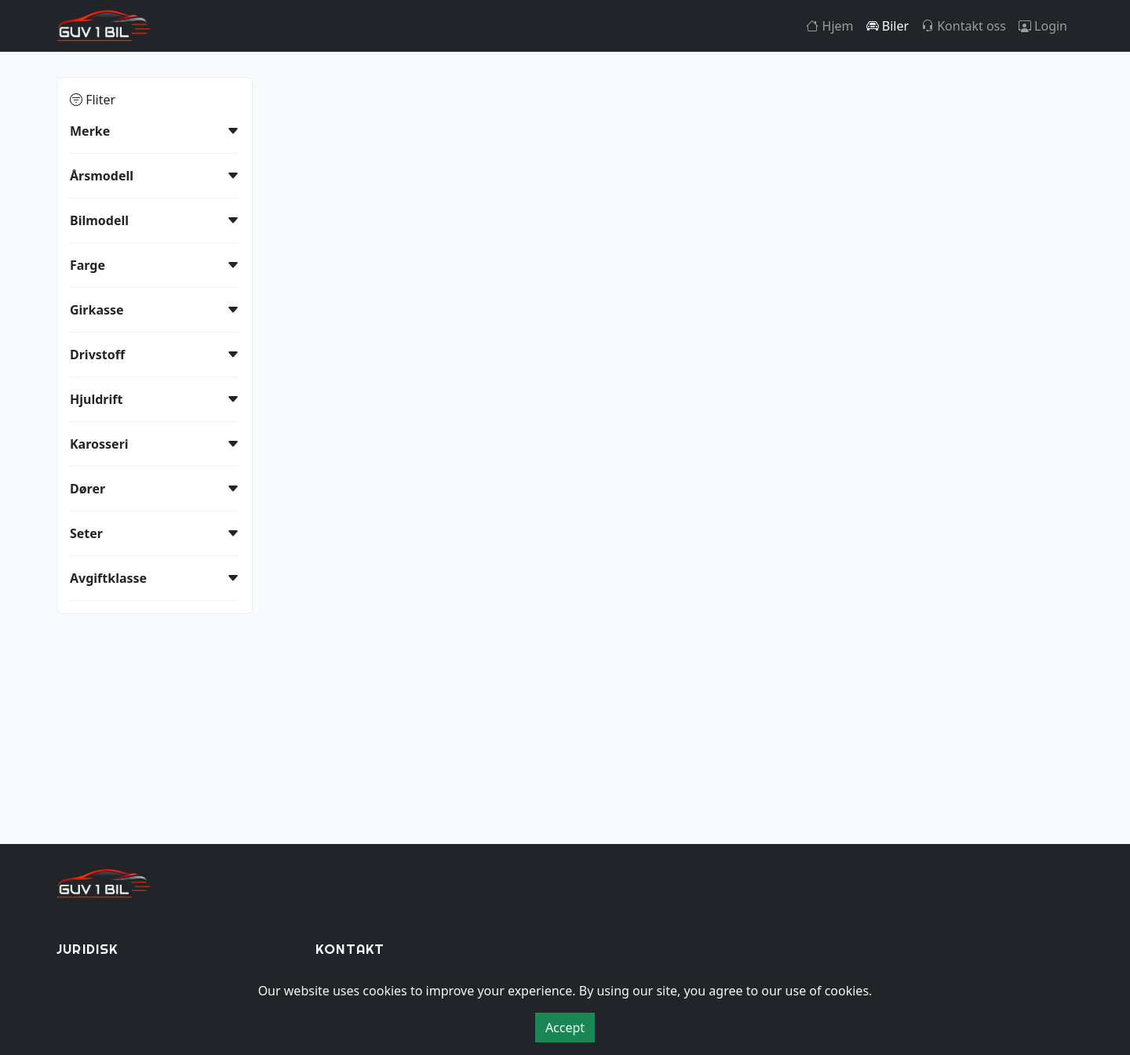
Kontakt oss (963, 26)
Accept (565, 1027)
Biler (887, 26)
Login (1043, 26)
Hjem (829, 26)
